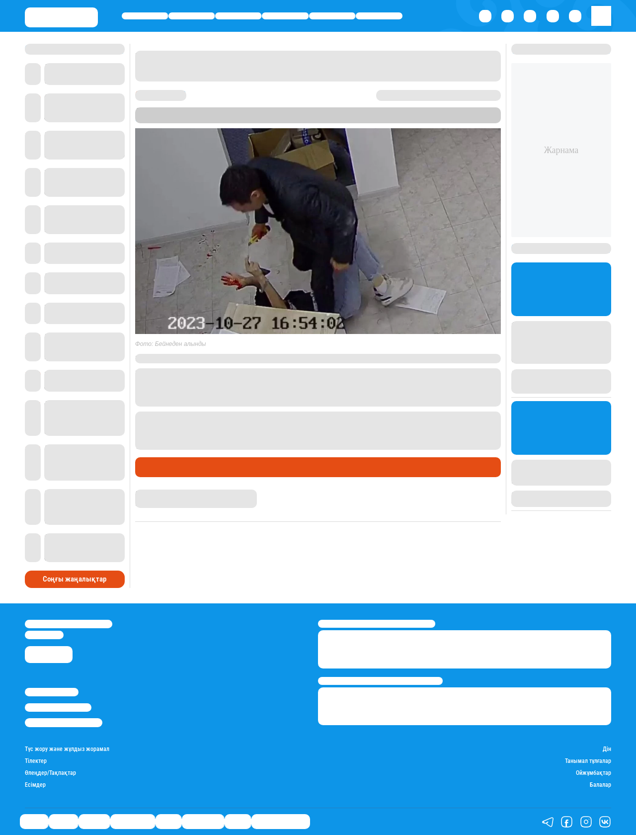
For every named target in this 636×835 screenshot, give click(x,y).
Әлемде (238, 15)
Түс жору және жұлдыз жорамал (67, 749)
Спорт (332, 15)
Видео (238, 822)
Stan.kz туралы (52, 692)
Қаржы (191, 15)
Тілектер (36, 761)
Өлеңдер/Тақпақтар (50, 773)
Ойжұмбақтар (593, 773)
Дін (607, 749)
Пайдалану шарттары (63, 722)
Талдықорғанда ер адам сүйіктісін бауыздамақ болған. (275, 416)
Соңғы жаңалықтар (74, 579)
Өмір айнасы (285, 15)
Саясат (145, 15)
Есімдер (35, 785)
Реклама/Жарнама (58, 707)
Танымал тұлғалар (588, 761)
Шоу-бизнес (379, 15)
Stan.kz (147, 119)
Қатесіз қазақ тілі (280, 822)
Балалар (600, 785)
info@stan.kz (44, 635)
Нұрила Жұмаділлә (162, 494)
